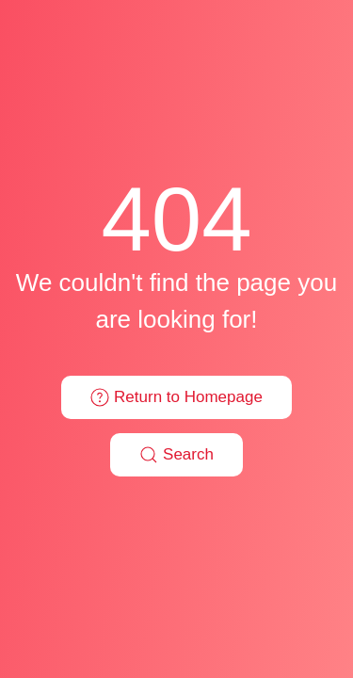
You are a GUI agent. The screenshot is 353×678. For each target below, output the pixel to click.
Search (176, 454)
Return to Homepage (176, 397)
